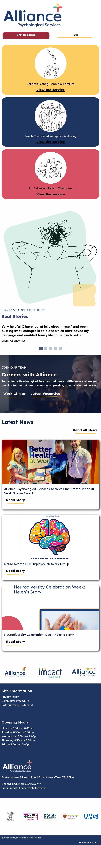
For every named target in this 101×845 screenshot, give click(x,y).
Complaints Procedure (15, 700)
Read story (15, 500)
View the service (50, 90)
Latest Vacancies (45, 393)
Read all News (85, 430)
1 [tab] (41, 348)
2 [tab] (45, 348)
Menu (74, 35)
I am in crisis (26, 35)
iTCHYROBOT (92, 842)
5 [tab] (60, 348)
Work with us (15, 393)
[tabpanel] (50, 334)
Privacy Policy (10, 696)
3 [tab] (50, 348)
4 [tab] (55, 348)
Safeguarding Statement (17, 705)
